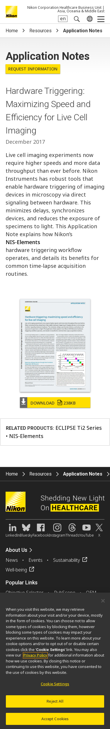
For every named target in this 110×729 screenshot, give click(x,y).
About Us (16, 550)
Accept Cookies (55, 720)
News (12, 560)
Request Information (32, 69)
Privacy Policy (35, 656)
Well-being (16, 569)
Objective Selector (24, 592)
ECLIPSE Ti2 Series (78, 427)
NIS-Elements (23, 242)
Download (53, 403)
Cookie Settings (55, 686)
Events (35, 560)
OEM (91, 592)
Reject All (55, 703)
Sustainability (66, 560)
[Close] (103, 602)
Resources (40, 30)
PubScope (64, 592)
